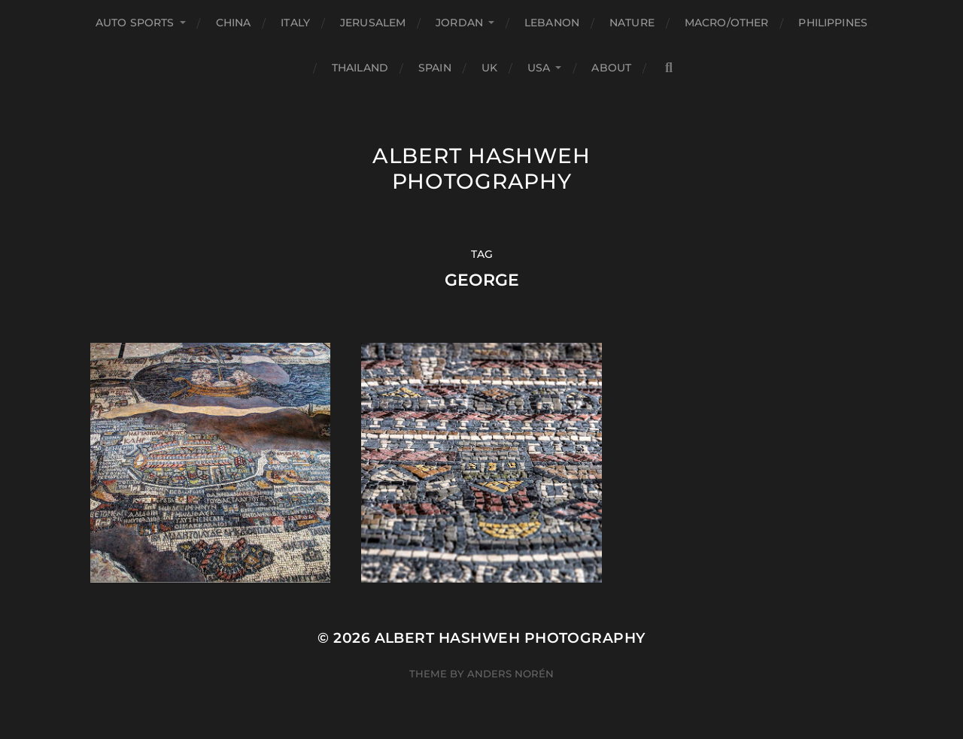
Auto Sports (135, 22)
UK (489, 67)
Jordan (459, 22)
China (233, 22)
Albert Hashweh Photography (481, 168)
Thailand (360, 67)
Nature (632, 22)
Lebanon (551, 22)
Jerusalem (373, 22)
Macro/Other (727, 22)
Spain (434, 67)
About (611, 67)
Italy (295, 22)
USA (538, 67)
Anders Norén (510, 674)
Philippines (832, 22)
